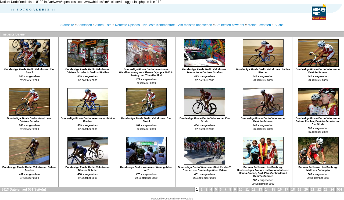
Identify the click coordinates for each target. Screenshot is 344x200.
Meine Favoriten (259, 25)
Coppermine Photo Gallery (178, 198)
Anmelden (84, 25)
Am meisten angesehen (195, 25)
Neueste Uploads (127, 25)
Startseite (67, 25)
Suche (279, 25)
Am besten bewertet (230, 25)
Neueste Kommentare (159, 25)
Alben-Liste (103, 25)
